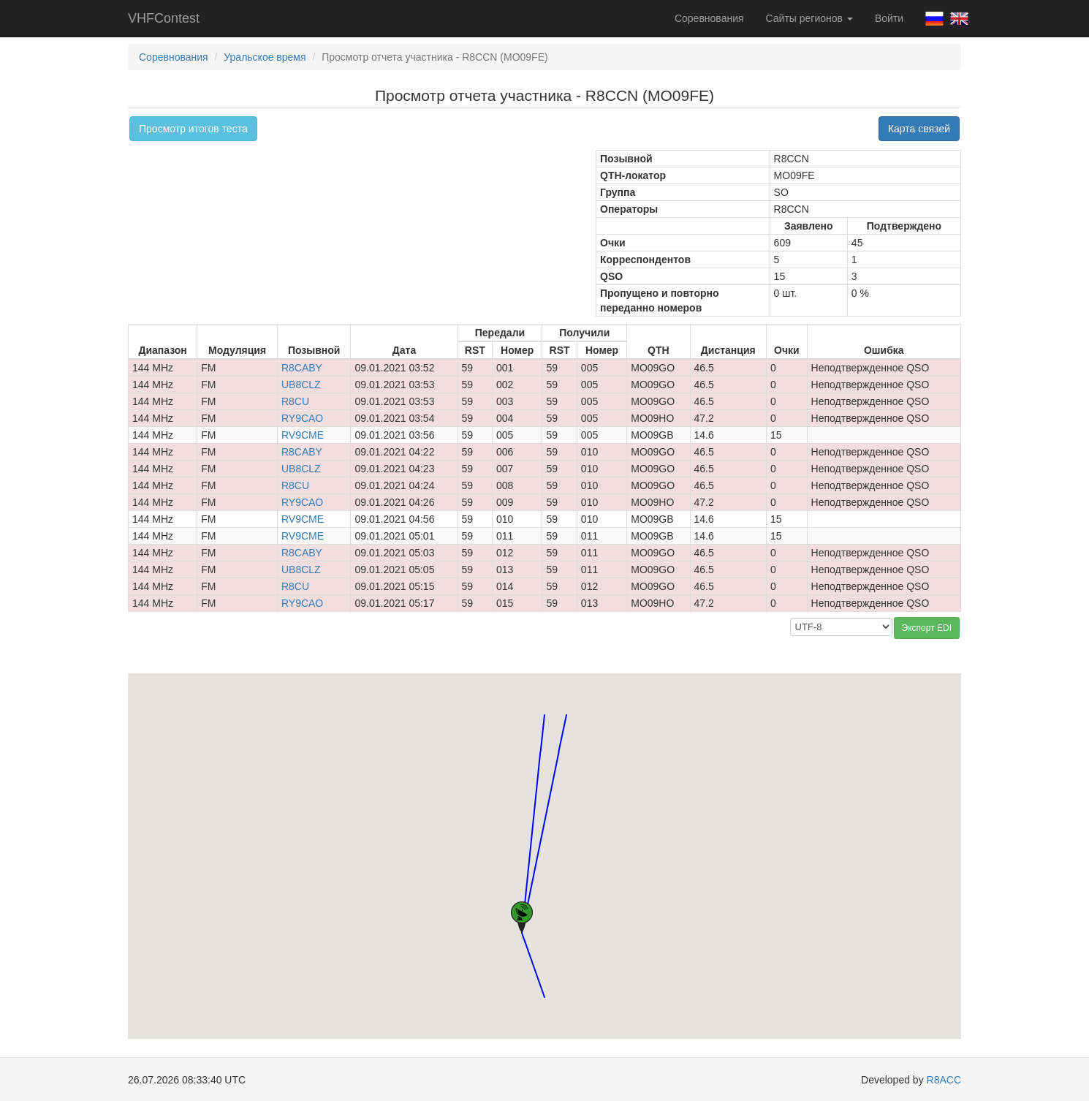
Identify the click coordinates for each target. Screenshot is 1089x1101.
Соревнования (709, 18)
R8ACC (944, 1080)
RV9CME (302, 435)
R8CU (295, 401)
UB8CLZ (301, 384)
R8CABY (301, 368)
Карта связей (919, 129)
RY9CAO (302, 418)
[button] (544, 701)
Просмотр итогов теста (193, 129)
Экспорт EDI (927, 628)
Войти (889, 18)
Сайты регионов (809, 18)
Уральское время (265, 57)
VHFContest (164, 18)
